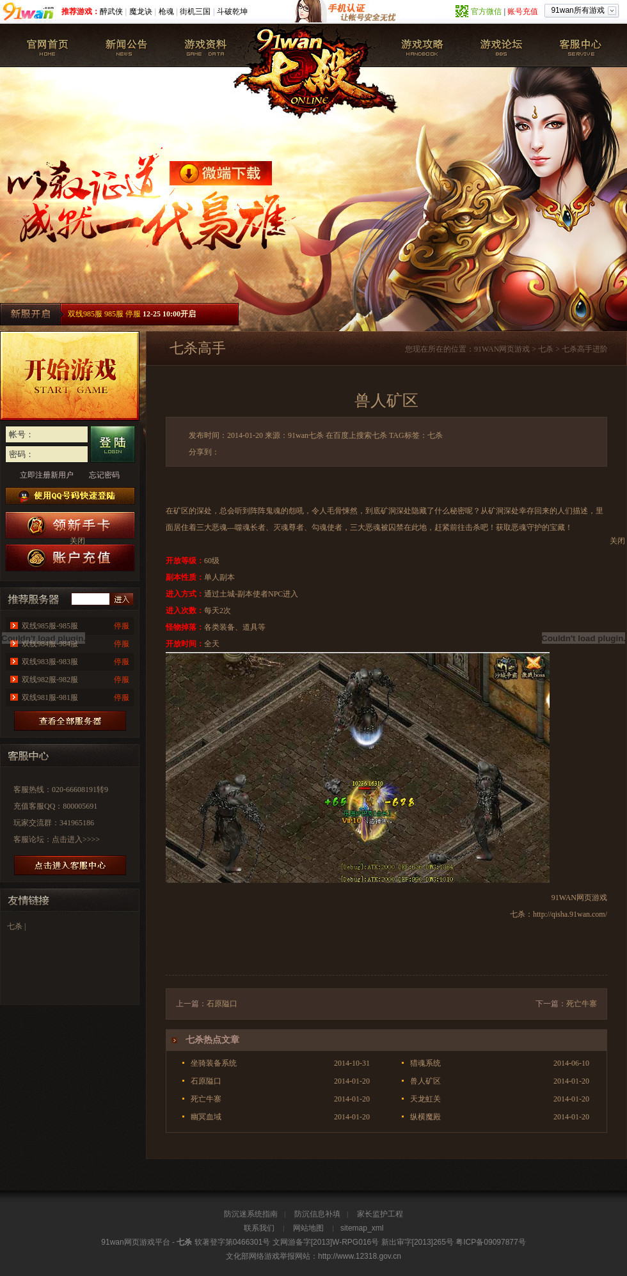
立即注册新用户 (47, 475)
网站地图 (308, 1228)
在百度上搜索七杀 (356, 435)
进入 (121, 599)
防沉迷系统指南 (251, 1214)
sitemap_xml (361, 1228)
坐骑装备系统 (214, 1063)
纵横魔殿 (425, 1116)
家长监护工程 (380, 1214)
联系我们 (259, 1228)
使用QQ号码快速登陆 (70, 495)
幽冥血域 (206, 1116)
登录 (112, 444)
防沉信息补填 (317, 1214)
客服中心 (579, 45)
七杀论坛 (501, 45)
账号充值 (522, 11)
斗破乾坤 (232, 11)
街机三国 (195, 11)
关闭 (617, 540)
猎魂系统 (425, 1063)
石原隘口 (222, 1003)
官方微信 (486, 11)
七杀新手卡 (70, 525)
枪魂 (166, 11)
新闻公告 (126, 45)
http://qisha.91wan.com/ (570, 914)
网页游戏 (514, 349)
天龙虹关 (425, 1098)
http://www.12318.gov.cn (359, 1256)
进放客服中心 (70, 865)
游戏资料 (205, 45)
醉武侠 (111, 11)
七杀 (48, 45)
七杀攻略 (422, 45)
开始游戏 (69, 376)
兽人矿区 (425, 1081)
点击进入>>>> (76, 839)
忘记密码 (104, 475)
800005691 (80, 806)
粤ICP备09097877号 (490, 1242)
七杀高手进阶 (585, 349)
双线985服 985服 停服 (104, 313)
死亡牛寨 (581, 1003)
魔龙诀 (140, 11)
